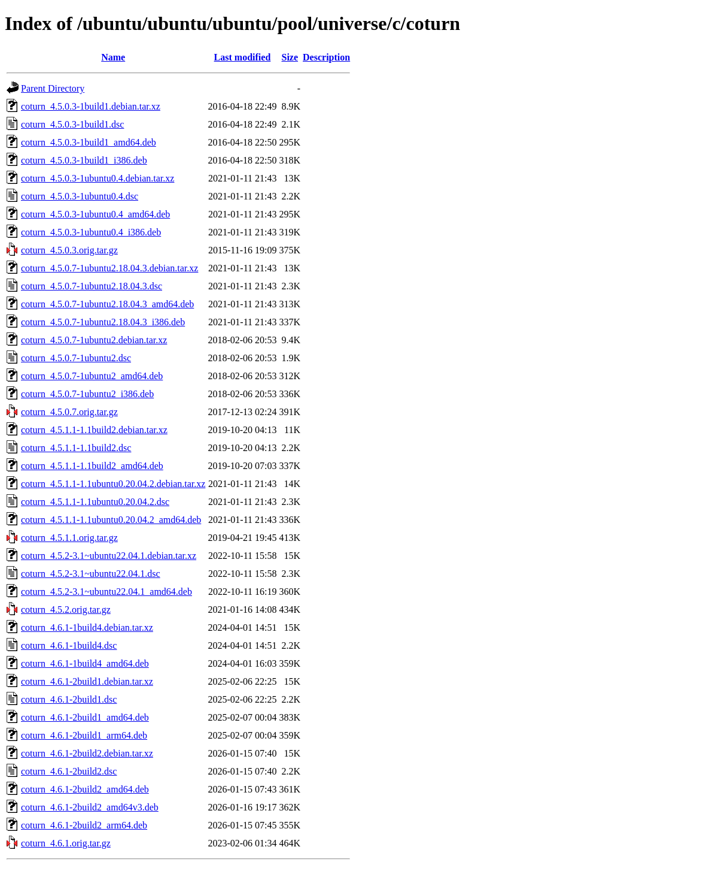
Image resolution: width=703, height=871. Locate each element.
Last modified (242, 57)
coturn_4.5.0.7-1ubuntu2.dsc (76, 358)
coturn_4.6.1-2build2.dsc (69, 771)
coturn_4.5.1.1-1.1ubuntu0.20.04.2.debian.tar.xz (113, 484)
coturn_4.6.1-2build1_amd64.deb (85, 717)
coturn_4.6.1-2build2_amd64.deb (85, 789)
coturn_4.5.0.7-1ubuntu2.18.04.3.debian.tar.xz (109, 268)
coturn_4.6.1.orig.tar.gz (66, 843)
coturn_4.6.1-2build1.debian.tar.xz (87, 681)
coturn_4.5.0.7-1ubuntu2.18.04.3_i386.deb (103, 322)
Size (290, 57)
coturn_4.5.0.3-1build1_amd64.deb (88, 142)
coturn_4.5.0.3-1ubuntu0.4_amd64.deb (95, 214)
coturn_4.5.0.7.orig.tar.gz (69, 412)
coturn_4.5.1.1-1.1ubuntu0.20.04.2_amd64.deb (111, 520)
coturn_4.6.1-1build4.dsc (69, 645)
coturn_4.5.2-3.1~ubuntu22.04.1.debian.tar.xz (108, 556)
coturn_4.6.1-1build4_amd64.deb (85, 663)
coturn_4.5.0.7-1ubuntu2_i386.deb (87, 394)
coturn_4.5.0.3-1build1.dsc (72, 124)
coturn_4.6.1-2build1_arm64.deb (84, 735)
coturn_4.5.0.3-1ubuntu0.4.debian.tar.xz (97, 178)
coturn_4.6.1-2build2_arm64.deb (84, 825)
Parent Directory (52, 88)
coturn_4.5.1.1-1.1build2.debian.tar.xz (94, 430)
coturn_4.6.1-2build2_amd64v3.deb (90, 807)
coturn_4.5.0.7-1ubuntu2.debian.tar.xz (94, 340)
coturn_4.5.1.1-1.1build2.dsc (76, 448)
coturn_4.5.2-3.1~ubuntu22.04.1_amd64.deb (106, 591)
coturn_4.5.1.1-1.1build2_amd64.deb (92, 466)
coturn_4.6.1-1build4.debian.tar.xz (87, 627)
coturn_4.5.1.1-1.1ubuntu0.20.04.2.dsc (95, 502)
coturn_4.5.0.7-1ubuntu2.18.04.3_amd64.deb (107, 304)
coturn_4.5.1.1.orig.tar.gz (69, 538)
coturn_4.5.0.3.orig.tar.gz (69, 250)
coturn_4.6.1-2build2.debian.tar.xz (87, 753)
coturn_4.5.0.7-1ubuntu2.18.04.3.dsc (91, 286)
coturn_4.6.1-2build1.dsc (69, 699)
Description (326, 57)
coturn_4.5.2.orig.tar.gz (66, 609)
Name (113, 57)
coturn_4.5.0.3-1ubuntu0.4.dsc (79, 196)
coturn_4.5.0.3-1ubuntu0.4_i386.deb (91, 232)
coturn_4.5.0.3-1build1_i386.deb (84, 160)
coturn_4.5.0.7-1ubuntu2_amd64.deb (92, 376)
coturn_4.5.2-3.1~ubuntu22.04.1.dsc (90, 573)
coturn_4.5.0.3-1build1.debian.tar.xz (90, 106)
